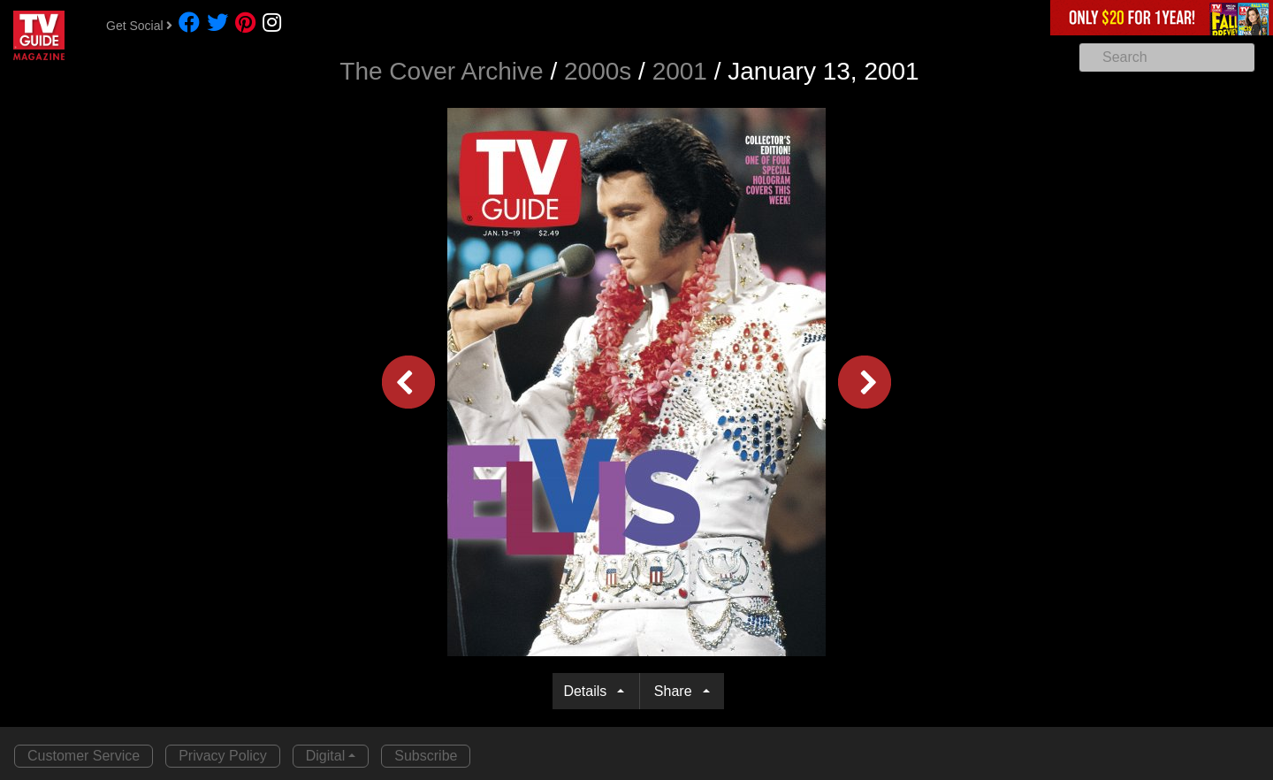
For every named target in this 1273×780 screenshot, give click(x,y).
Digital (325, 755)
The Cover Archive (441, 71)
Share (676, 691)
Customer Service (83, 755)
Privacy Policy (223, 755)
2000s (597, 71)
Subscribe (425, 755)
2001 (679, 71)
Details (588, 691)
